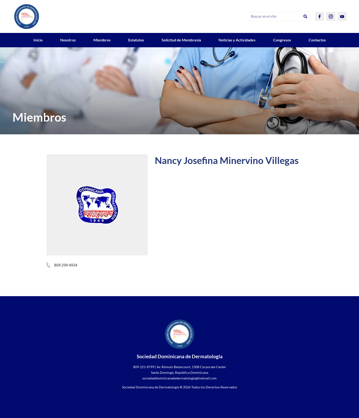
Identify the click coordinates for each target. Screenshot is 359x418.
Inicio (38, 40)
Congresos (282, 40)
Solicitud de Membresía (181, 40)
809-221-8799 (143, 367)
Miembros (102, 40)
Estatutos (136, 40)
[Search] (305, 16)
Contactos (317, 40)
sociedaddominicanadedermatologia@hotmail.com (179, 378)
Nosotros (68, 40)
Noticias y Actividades (237, 40)
